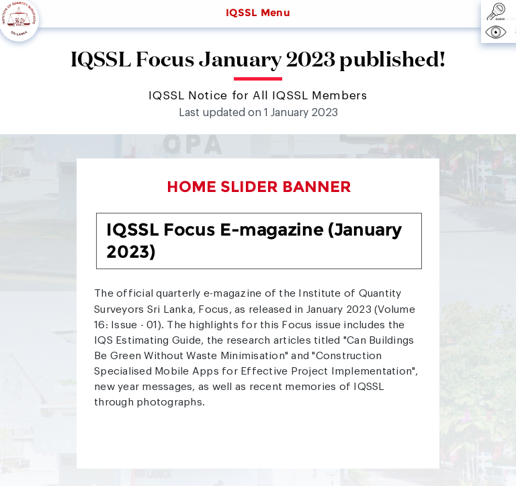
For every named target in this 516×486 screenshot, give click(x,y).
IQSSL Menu (258, 13)
